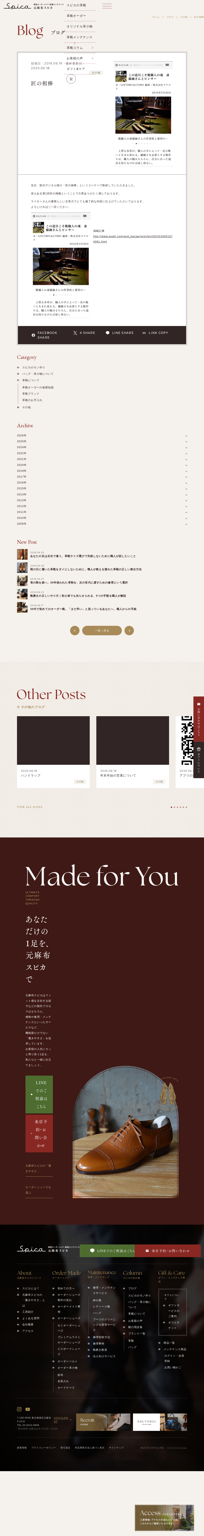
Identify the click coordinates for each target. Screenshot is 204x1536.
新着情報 (22, 1447)
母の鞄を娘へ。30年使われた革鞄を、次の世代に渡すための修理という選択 (79, 582)
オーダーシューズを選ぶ (38, 1190)
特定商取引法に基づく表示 (89, 1447)
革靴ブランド (30, 393)
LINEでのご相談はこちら (39, 1094)
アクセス (28, 1330)
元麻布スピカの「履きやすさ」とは (33, 1300)
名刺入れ (63, 1381)
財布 (60, 1374)
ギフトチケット (174, 1325)
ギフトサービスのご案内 (174, 1311)
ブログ (170, 17)
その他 (184, 17)
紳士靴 (97, 1300)
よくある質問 (30, 1318)
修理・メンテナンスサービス (104, 1290)
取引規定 (65, 1447)
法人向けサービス (104, 1356)
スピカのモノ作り (33, 367)
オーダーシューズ (69, 1318)
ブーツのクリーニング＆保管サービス (104, 1325)
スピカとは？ (30, 1288)
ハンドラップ (31, 775)
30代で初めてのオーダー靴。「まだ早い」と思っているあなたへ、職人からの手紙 (83, 609)
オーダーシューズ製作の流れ (69, 1297)
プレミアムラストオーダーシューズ (69, 1340)
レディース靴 (101, 1306)
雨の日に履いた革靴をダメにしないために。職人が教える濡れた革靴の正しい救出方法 (86, 569)
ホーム (156, 17)
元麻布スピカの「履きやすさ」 (38, 1168)
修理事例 (98, 1343)
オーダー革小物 (68, 1367)
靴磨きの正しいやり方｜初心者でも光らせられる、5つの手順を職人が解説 (78, 595)
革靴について (30, 380)
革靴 (131, 1340)
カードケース (66, 1387)
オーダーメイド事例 (69, 1309)
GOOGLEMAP (63, 1420)
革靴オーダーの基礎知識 (38, 387)
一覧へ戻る (102, 630)
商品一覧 (169, 1342)
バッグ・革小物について (38, 373)
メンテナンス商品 (175, 1349)
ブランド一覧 (136, 1333)
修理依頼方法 (101, 1337)
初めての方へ (66, 1288)
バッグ (97, 1312)
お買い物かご (173, 1367)
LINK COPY (155, 333)
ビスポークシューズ (69, 1351)
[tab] (171, 807)
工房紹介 (28, 1311)
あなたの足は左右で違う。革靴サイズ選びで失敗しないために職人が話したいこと (83, 556)
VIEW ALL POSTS (29, 807)
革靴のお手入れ (32, 400)
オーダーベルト (68, 1361)
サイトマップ (116, 1447)
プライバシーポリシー (43, 1447)
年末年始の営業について (118, 775)
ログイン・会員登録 (174, 1358)
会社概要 (28, 1324)
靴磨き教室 (100, 1349)
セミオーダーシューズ (69, 1328)
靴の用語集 (135, 1327)
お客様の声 (135, 1320)
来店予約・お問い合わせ (39, 1133)
